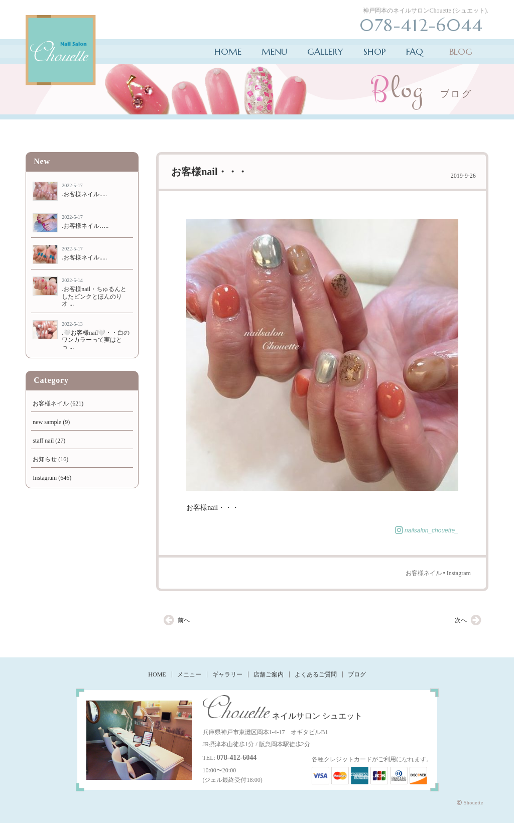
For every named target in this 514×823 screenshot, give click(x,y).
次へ (461, 620)
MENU (274, 51)
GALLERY (325, 51)
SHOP (374, 51)
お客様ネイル (424, 573)
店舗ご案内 (268, 674)
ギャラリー (227, 674)
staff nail (43, 440)
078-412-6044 (236, 757)
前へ (184, 620)
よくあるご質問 (316, 674)
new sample (47, 422)
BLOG (460, 51)
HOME (227, 51)
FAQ (414, 51)
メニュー (189, 674)
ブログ (357, 674)
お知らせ (45, 459)
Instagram (459, 573)
